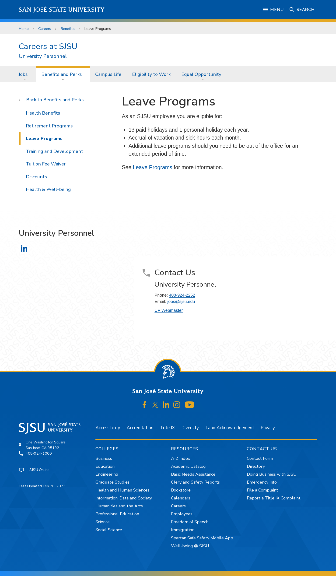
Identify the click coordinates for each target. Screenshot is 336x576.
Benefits (67, 28)
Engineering (106, 474)
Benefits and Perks (61, 74)
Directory (256, 466)
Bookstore (181, 490)
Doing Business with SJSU (272, 474)
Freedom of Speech (189, 522)
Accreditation (140, 428)
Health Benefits (43, 113)
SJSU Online (39, 469)
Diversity (190, 428)
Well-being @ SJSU (190, 546)
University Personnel (43, 56)
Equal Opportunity (201, 74)
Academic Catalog (188, 466)
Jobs (23, 74)
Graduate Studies (112, 482)
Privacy (268, 428)
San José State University (62, 9)
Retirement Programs (49, 126)
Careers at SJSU (48, 46)
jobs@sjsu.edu (181, 301)
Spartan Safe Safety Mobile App (202, 538)
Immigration (182, 530)
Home (24, 28)
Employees (181, 514)
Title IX (167, 428)
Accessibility (107, 428)
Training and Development (54, 151)
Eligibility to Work (151, 74)
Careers (44, 28)
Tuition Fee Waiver (46, 164)
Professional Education (117, 514)
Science (102, 522)
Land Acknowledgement (230, 428)
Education (105, 466)
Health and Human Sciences (122, 490)
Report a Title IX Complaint (274, 498)
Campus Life (108, 74)
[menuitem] (24, 74)
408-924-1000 (39, 453)
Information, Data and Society (123, 498)
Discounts (36, 177)
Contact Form (260, 458)
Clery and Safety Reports (195, 482)
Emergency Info (262, 482)
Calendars (180, 498)
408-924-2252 (182, 295)
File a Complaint (262, 490)
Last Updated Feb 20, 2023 (42, 486)
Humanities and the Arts (119, 506)
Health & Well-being (48, 189)
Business (103, 458)
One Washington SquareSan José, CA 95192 (46, 445)
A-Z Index (180, 458)
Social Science (108, 530)
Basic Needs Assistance (193, 474)
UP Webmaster (168, 310)
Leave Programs (97, 28)
